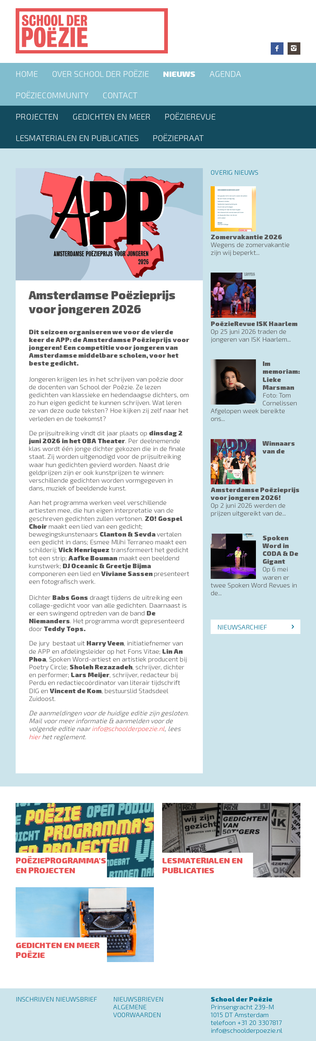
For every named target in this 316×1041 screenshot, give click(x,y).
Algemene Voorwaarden (137, 1010)
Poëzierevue (190, 116)
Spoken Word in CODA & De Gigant (280, 549)
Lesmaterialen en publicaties (77, 138)
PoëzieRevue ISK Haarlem (254, 323)
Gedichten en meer (111, 116)
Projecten (37, 116)
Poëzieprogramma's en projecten (61, 865)
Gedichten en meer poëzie (58, 950)
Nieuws (179, 74)
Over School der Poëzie (100, 74)
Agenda (225, 74)
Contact (119, 95)
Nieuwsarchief (242, 627)
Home (27, 74)
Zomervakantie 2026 (246, 237)
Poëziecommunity (52, 95)
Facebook (277, 48)
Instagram (294, 48)
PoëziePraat (178, 138)
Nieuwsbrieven (138, 999)
